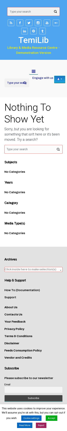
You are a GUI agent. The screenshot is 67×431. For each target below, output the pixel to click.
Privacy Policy (14, 329)
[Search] (17, 83)
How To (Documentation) (22, 290)
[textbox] (33, 269)
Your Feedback (15, 321)
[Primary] (33, 71)
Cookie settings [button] (31, 418)
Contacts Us (13, 314)
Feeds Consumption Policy (23, 350)
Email (7, 384)
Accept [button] (51, 418)
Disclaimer (11, 343)
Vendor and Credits (18, 357)
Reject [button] (41, 425)
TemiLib (33, 40)
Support (10, 297)
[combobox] (33, 269)
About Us (10, 307)
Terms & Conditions (18, 336)
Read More (24, 425)
